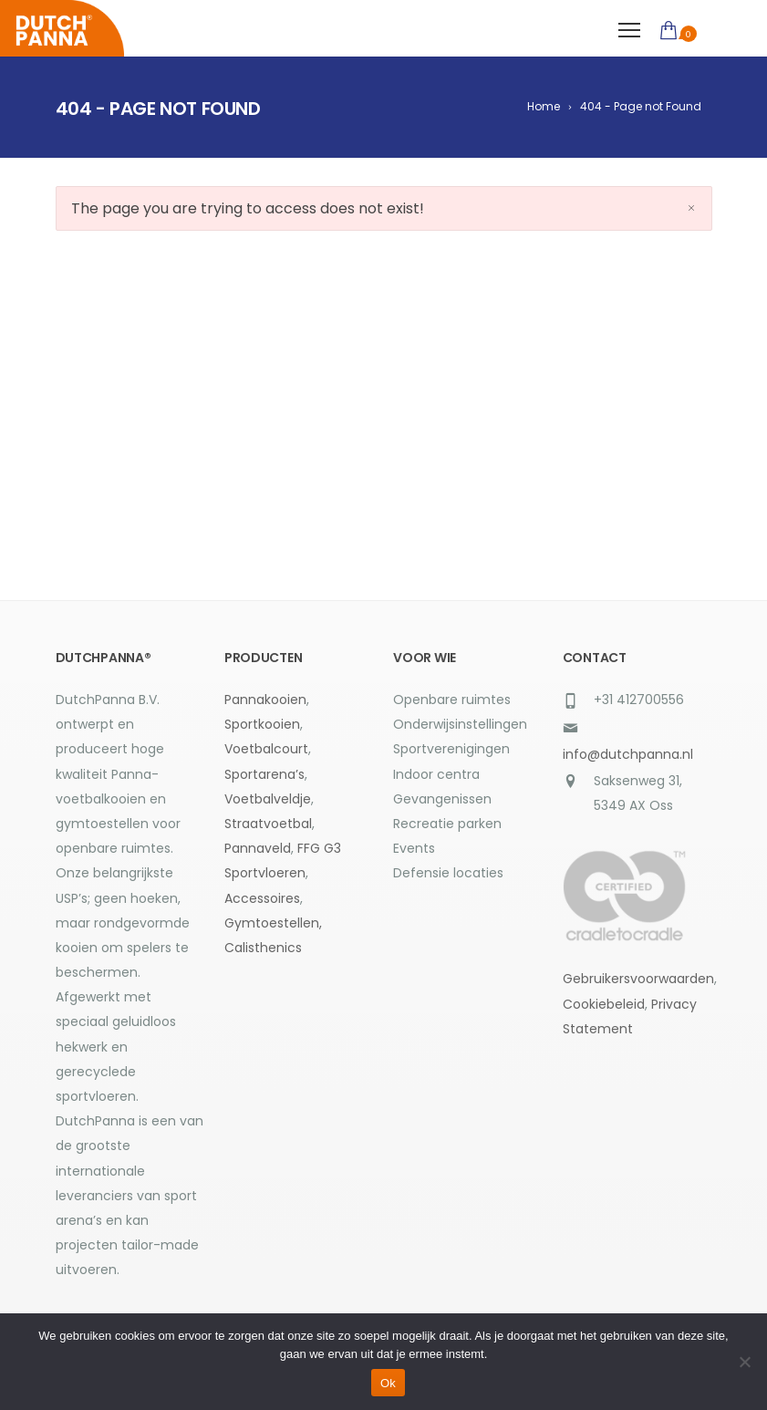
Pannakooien (265, 699)
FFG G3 (319, 848)
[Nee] (744, 1362)
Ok (388, 1383)
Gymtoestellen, (273, 923)
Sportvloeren (265, 873)
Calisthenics (263, 947)
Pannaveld (257, 848)
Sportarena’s (264, 774)
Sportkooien (262, 724)
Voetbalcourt (266, 749)
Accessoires (262, 898)
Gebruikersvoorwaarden (638, 978)
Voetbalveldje (267, 799)
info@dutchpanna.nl (628, 754)
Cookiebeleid (604, 1004)
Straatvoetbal (268, 823)
